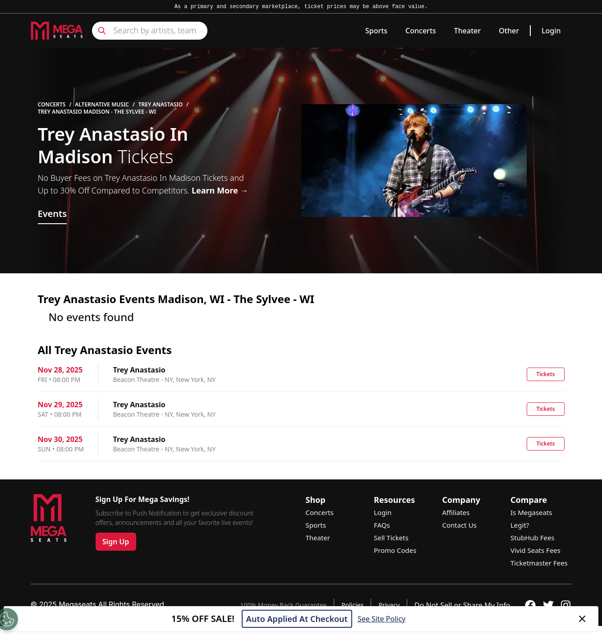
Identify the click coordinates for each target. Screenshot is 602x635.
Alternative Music (102, 104)
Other (509, 31)
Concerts (420, 31)
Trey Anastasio (160, 104)
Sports (376, 31)
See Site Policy (381, 619)
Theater (467, 31)
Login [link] (551, 31)
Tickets (545, 374)
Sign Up (115, 542)
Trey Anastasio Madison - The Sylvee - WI (97, 111)
